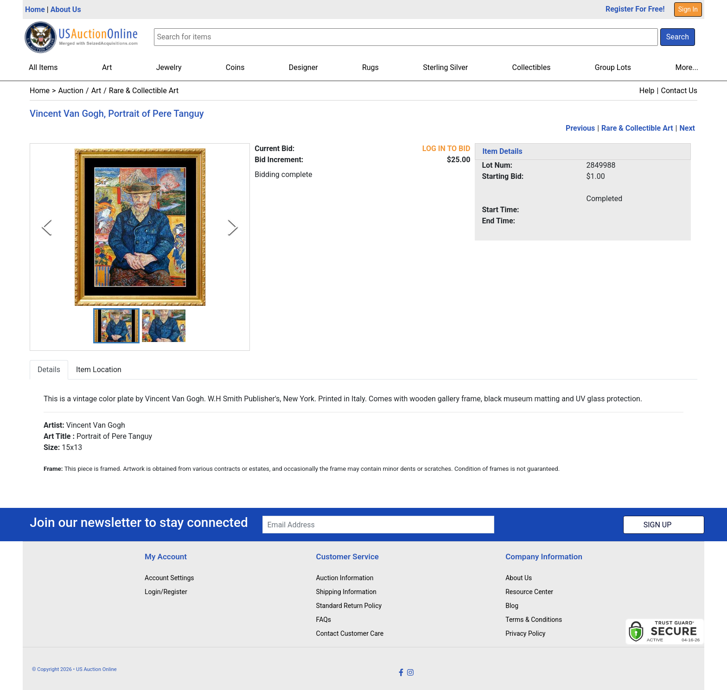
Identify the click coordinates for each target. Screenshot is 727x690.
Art (107, 67)
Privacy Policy (525, 633)
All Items (43, 67)
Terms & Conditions (533, 619)
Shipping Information (346, 591)
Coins (235, 67)
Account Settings (169, 578)
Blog (511, 605)
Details (49, 370)
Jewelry (169, 67)
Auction (70, 90)
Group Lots (613, 67)
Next (687, 128)
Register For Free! (635, 9)
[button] (116, 326)
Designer (303, 67)
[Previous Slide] (46, 227)
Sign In (688, 9)
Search (677, 36)
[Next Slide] (233, 227)
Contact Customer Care (350, 633)
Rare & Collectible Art (144, 90)
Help (647, 90)
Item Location (98, 370)
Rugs (370, 67)
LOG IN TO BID (446, 148)
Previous (580, 128)
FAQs (324, 619)
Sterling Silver (445, 67)
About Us (66, 9)
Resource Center (529, 591)
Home (35, 9)
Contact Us (679, 90)
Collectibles (531, 67)
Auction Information (345, 578)
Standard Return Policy (349, 605)
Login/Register (166, 591)
